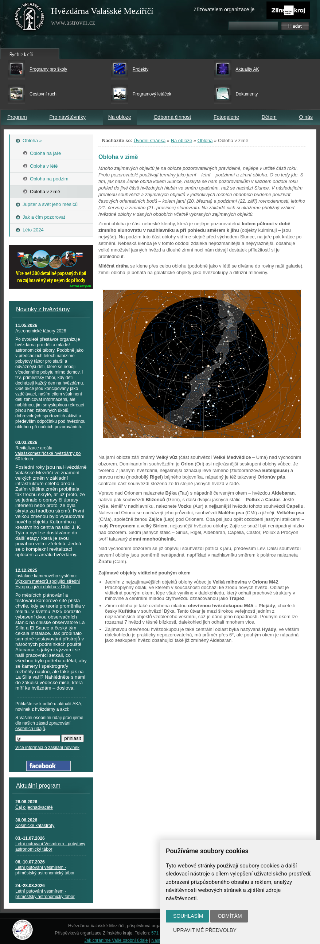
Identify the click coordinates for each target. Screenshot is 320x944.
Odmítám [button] (230, 916)
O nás (306, 117)
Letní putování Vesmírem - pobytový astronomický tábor (50, 846)
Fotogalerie (226, 117)
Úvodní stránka (149, 140)
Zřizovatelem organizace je (224, 9)
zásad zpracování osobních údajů (42, 726)
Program (17, 117)
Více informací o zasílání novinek (47, 747)
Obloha (205, 140)
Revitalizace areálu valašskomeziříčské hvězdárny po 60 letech (48, 453)
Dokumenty (247, 94)
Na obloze (119, 117)
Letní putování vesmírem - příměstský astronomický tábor (45, 870)
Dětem (269, 117)
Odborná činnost (172, 117)
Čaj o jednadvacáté (34, 807)
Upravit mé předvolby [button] (205, 930)
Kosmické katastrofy (34, 825)
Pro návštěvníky (67, 117)
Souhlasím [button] (188, 916)
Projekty (140, 69)
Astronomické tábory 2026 (40, 330)
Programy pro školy (48, 69)
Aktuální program (38, 786)
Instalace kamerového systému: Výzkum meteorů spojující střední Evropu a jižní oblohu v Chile (47, 581)
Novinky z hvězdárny (43, 309)
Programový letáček (152, 94)
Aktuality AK (247, 69)
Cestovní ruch (43, 94)
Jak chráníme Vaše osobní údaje (116, 940)
